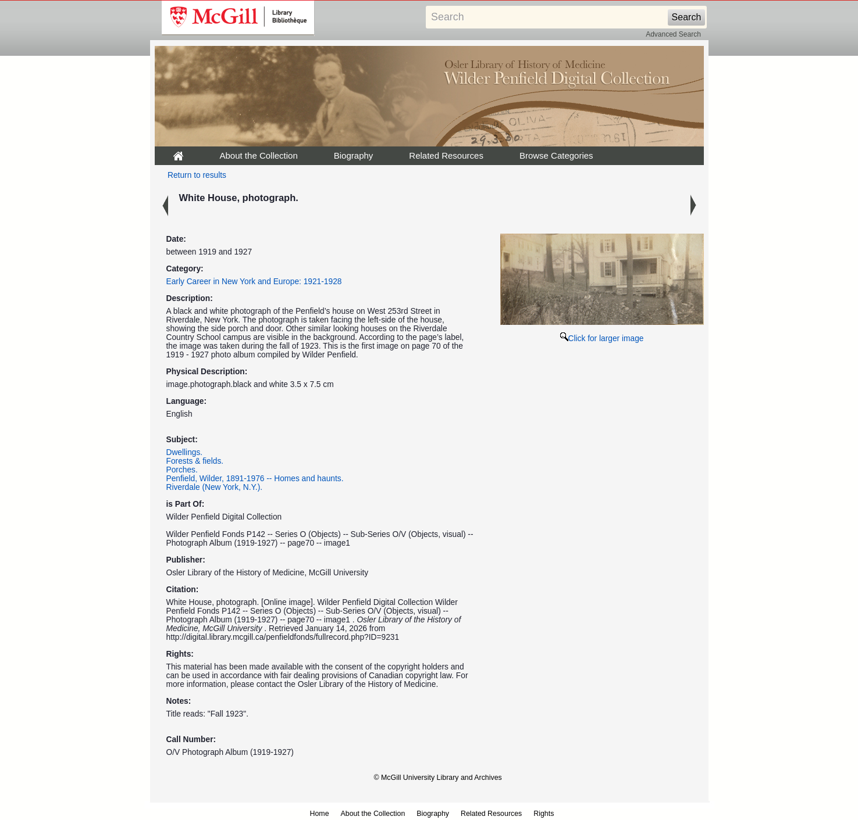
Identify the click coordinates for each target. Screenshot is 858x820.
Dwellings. (184, 452)
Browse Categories (556, 155)
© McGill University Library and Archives (438, 778)
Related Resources (446, 155)
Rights (543, 814)
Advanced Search (673, 34)
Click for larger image (602, 338)
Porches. (182, 469)
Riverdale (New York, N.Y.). (214, 487)
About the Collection (259, 155)
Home (319, 814)
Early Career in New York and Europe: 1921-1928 (254, 281)
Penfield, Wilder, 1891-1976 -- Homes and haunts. (255, 478)
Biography (353, 155)
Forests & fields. (195, 461)
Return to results (197, 175)
